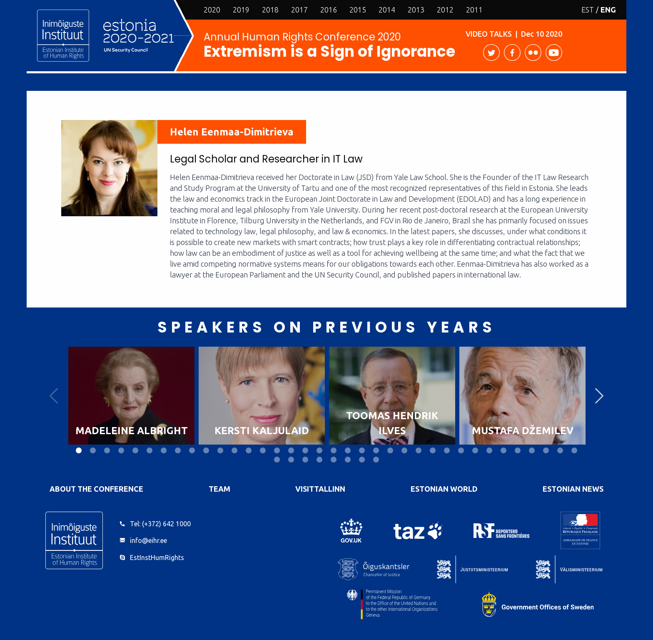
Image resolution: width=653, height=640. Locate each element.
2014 (387, 9)
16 (291, 450)
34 (546, 450)
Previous (53, 396)
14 (263, 450)
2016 (328, 9)
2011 (474, 9)
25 (418, 450)
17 (305, 450)
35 (560, 450)
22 (376, 450)
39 (305, 459)
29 (475, 450)
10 (206, 450)
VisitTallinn (320, 489)
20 (348, 450)
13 (249, 450)
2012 (445, 9)
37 (277, 459)
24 (404, 450)
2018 (270, 9)
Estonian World (444, 489)
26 (433, 450)
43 (362, 459)
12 (234, 450)
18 (319, 450)
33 (532, 450)
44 (376, 459)
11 (220, 450)
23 (390, 450)
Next (599, 396)
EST (587, 9)
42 (348, 459)
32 (518, 450)
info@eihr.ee (148, 540)
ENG (608, 9)
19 (333, 450)
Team (219, 489)
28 (461, 450)
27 (447, 450)
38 (291, 459)
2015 (357, 9)
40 (319, 459)
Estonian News (573, 489)
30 (489, 450)
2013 (416, 9)
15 (277, 450)
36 (574, 450)
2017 (299, 9)
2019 (241, 9)
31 (503, 450)
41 (333, 459)
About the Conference (96, 489)
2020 (212, 9)
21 (362, 450)
